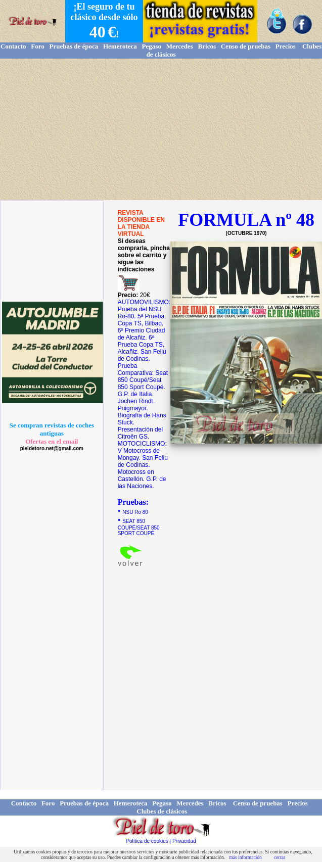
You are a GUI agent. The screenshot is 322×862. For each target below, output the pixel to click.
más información (245, 857)
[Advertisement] (161, 129)
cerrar (279, 857)
